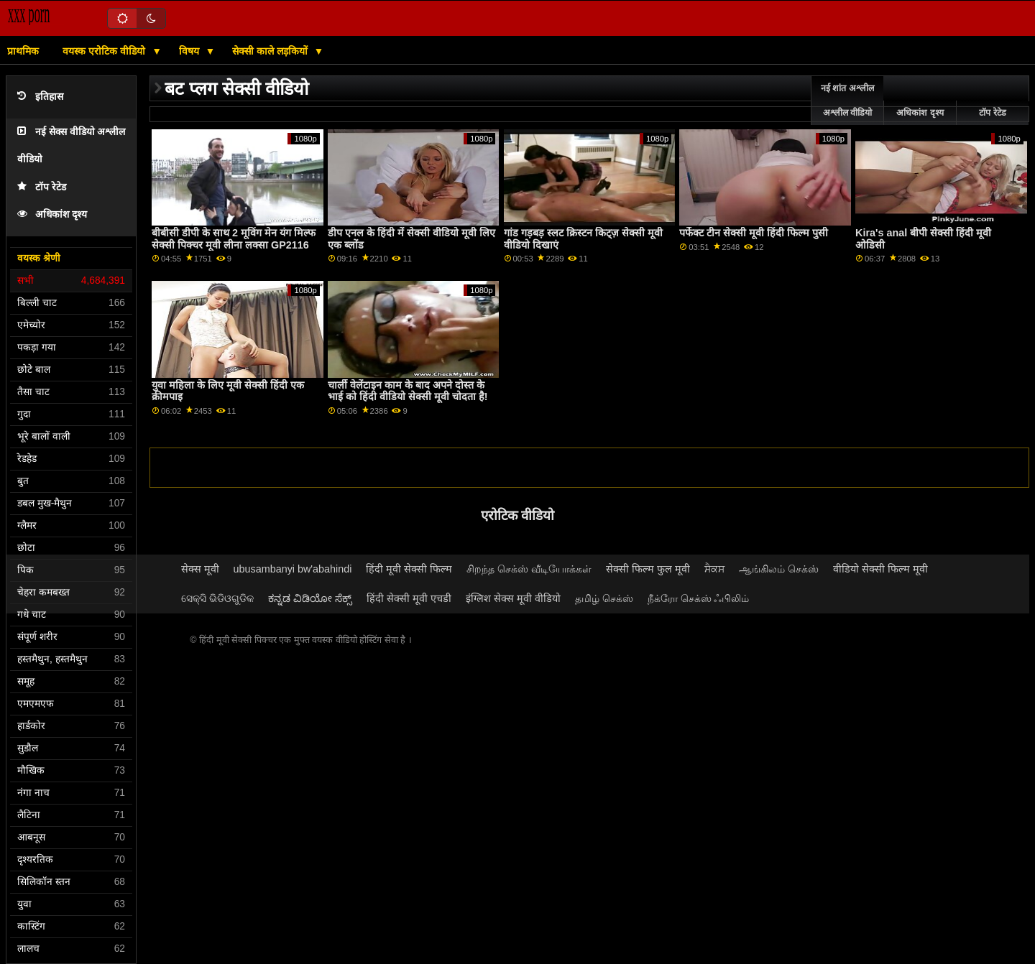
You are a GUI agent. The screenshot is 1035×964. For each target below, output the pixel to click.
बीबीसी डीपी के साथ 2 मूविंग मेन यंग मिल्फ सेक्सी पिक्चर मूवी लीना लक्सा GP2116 (234, 239)
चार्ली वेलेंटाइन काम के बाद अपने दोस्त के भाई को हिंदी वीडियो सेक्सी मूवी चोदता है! (408, 391)
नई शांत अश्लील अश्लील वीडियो (847, 100)
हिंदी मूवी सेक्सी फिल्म (409, 569)
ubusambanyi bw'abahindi (293, 569)
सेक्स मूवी (200, 569)
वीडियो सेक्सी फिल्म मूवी (880, 569)
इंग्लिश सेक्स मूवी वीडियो (513, 598)
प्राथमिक (23, 51)
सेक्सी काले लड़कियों (271, 51)
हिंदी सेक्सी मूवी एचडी (409, 598)
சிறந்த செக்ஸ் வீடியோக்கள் (529, 569)
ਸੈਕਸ (714, 569)
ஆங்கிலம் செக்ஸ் (779, 569)
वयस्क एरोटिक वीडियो (105, 51)
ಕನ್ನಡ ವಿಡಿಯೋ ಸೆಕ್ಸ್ (310, 598)
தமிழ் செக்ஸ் (604, 598)
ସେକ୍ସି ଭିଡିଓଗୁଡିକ (217, 598)
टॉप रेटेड (41, 187)
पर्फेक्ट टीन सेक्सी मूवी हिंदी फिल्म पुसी (753, 232)
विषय (190, 51)
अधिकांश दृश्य (52, 214)
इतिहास (40, 96)
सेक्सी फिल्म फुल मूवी (648, 569)
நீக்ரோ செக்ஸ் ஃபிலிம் (699, 598)
